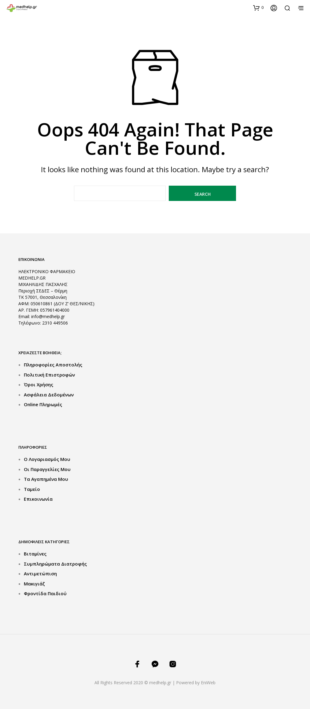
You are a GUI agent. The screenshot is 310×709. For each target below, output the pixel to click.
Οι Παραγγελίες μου (47, 469)
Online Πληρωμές (43, 404)
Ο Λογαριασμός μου (47, 459)
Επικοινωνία (38, 499)
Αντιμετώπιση (40, 573)
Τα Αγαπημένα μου (46, 479)
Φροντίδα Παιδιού (45, 593)
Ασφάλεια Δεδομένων (49, 395)
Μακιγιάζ (34, 584)
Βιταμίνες (35, 554)
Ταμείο (32, 489)
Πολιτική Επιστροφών (49, 375)
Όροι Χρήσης (38, 384)
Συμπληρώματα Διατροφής (55, 564)
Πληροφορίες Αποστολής (53, 365)
